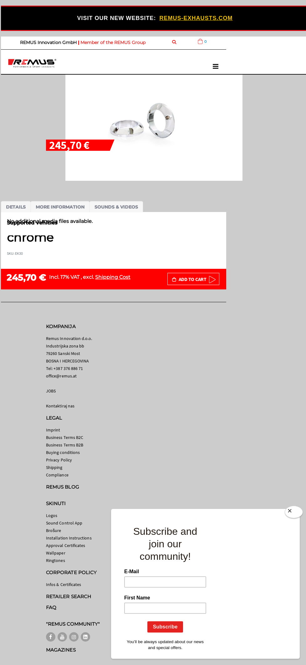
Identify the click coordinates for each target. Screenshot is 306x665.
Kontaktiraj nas (60, 406)
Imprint (53, 430)
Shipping (54, 467)
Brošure (53, 530)
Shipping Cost (112, 277)
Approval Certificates (65, 545)
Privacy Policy (59, 460)
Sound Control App (64, 523)
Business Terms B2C (64, 437)
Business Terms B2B (64, 445)
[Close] (294, 513)
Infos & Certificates (63, 584)
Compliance (57, 475)
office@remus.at (61, 376)
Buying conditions (63, 452)
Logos (51, 515)
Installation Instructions (69, 538)
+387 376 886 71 (68, 368)
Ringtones (55, 560)
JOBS (51, 391)
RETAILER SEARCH (68, 596)
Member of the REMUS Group (112, 42)
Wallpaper (55, 553)
